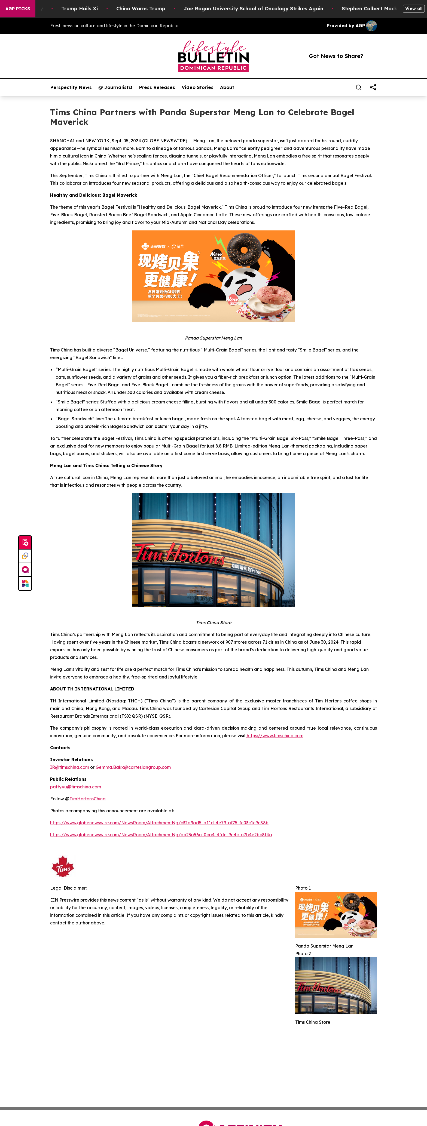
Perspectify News (71, 87)
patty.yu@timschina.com (75, 786)
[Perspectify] (25, 556)
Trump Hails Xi (86, 8)
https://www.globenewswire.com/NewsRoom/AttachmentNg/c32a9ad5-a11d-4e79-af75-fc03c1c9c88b (159, 822)
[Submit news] (25, 543)
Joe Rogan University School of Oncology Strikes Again (260, 8)
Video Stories (197, 87)
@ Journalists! (115, 87)
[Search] (358, 87)
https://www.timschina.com (274, 735)
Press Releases (157, 87)
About (227, 87)
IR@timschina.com (69, 767)
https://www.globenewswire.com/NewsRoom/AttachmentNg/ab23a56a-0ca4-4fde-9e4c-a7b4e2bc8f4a (161, 834)
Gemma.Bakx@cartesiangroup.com (133, 767)
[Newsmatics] (25, 583)
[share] (373, 87)
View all (413, 8)
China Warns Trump (147, 8)
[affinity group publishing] (25, 570)
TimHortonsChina (87, 798)
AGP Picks (17, 8)
